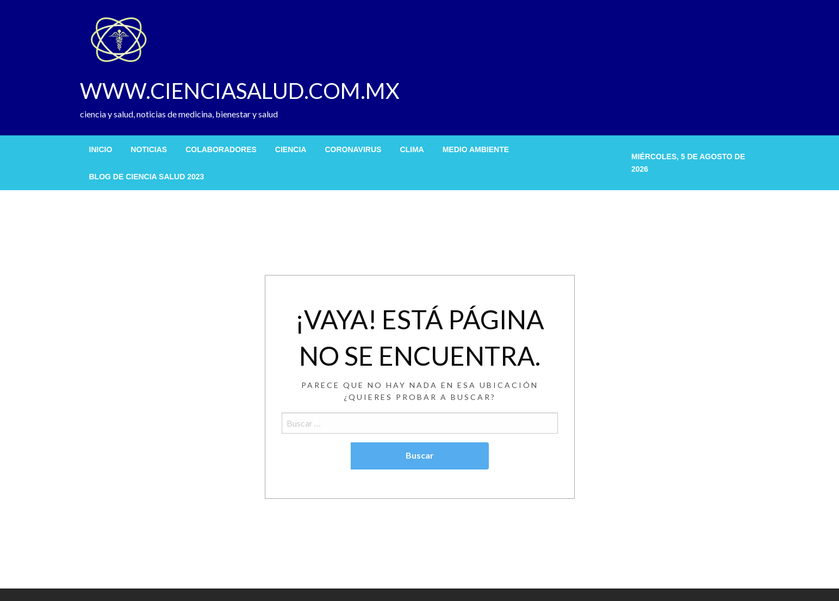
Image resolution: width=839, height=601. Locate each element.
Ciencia (291, 149)
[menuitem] (101, 149)
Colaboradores (221, 149)
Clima (412, 149)
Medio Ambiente (476, 149)
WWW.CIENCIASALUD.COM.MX (240, 91)
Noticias (148, 149)
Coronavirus (353, 149)
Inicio (101, 149)
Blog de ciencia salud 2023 (146, 176)
